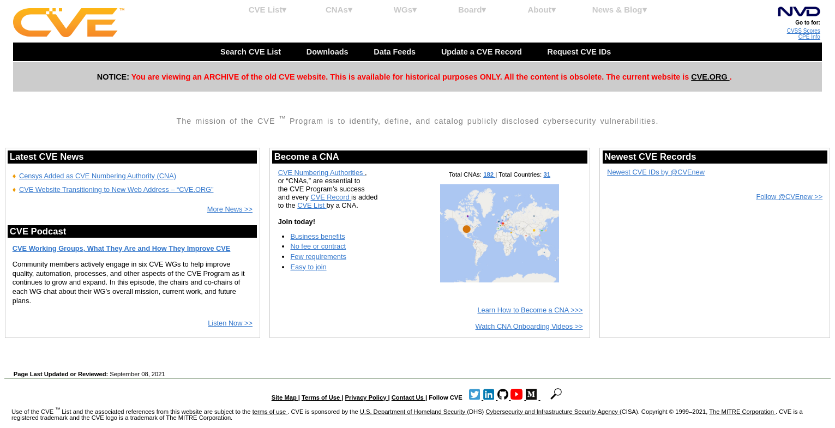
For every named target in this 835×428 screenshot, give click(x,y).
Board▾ (472, 9)
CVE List (311, 205)
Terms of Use (321, 397)
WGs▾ (405, 9)
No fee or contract (318, 246)
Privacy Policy (366, 397)
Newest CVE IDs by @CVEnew (656, 172)
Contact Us (408, 397)
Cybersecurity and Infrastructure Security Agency (552, 411)
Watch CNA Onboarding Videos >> (529, 326)
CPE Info (809, 37)
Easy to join (308, 267)
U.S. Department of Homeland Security (413, 411)
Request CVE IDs (581, 51)
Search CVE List (251, 51)
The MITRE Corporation (742, 411)
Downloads (329, 51)
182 (489, 174)
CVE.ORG (710, 77)
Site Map (285, 397)
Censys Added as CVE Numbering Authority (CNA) (97, 176)
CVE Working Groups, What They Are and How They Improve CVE (122, 248)
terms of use (270, 411)
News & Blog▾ (619, 9)
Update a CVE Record (482, 51)
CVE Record (330, 197)
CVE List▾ (268, 9)
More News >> (230, 209)
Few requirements (318, 256)
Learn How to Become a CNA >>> (529, 310)
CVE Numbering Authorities (321, 172)
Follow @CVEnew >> (789, 196)
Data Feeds (396, 51)
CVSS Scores (803, 31)
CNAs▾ (339, 9)
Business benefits (317, 236)
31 (546, 174)
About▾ (541, 9)
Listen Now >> (230, 323)
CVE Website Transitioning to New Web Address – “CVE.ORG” (116, 189)
